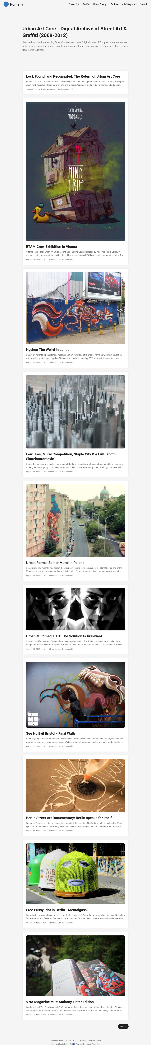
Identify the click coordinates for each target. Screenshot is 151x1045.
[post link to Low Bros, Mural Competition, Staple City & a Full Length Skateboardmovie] (75, 424)
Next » (123, 1026)
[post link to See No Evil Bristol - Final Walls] (75, 705)
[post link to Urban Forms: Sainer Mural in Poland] (75, 531)
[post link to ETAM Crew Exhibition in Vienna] (75, 181)
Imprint (75, 1041)
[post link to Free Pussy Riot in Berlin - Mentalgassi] (75, 884)
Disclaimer (91, 1041)
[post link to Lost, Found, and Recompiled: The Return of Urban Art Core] (75, 82)
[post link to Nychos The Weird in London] (75, 318)
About (99, 1041)
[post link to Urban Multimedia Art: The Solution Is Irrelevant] (75, 619)
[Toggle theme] (22, 4)
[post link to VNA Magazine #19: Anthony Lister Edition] (75, 976)
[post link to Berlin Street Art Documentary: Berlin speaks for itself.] (75, 795)
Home (11, 4)
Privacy (83, 1041)
